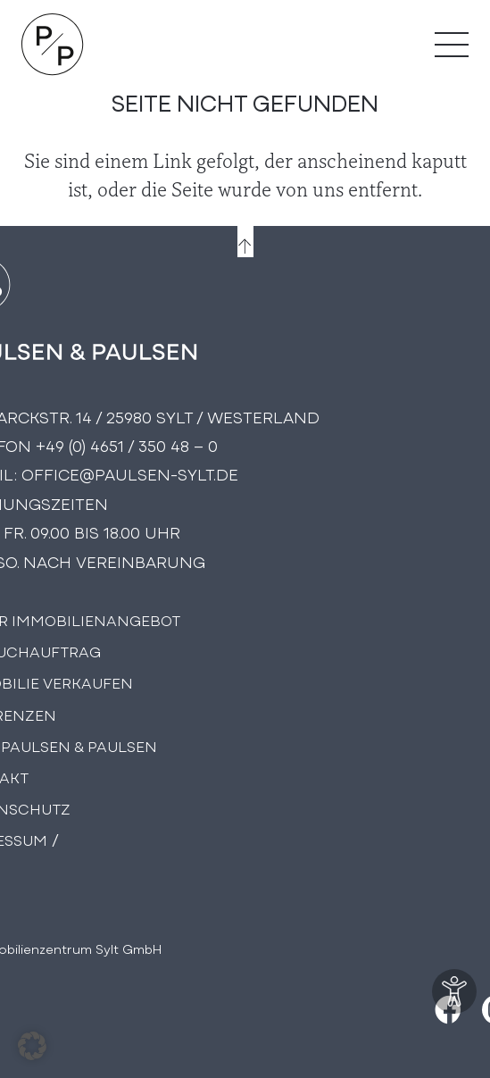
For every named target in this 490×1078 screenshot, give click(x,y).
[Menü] (452, 44)
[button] (32, 1046)
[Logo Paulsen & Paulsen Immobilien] (52, 44)
